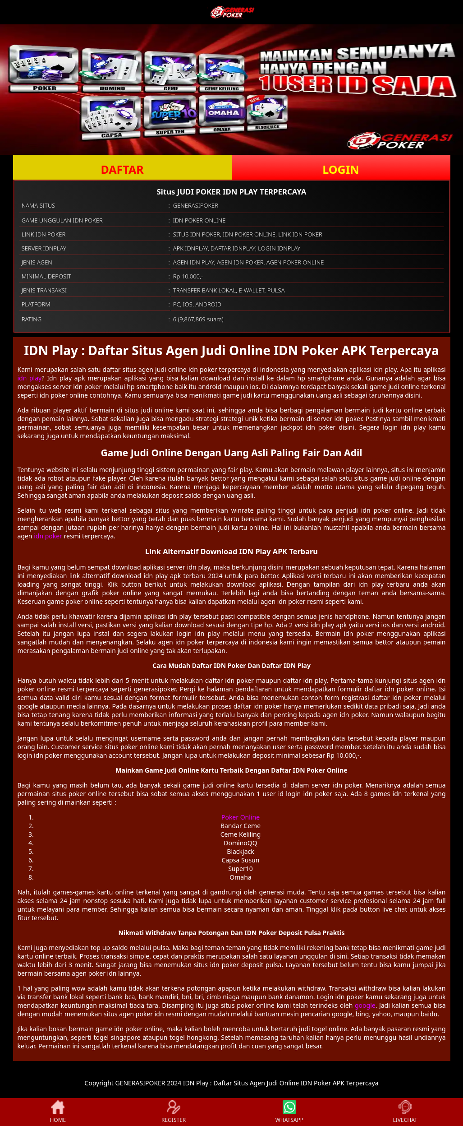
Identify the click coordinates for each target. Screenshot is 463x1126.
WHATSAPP (289, 1112)
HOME (58, 1112)
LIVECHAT (405, 1112)
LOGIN (340, 169)
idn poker (48, 536)
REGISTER (173, 1112)
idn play (30, 378)
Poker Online (240, 817)
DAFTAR (122, 169)
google (365, 1005)
